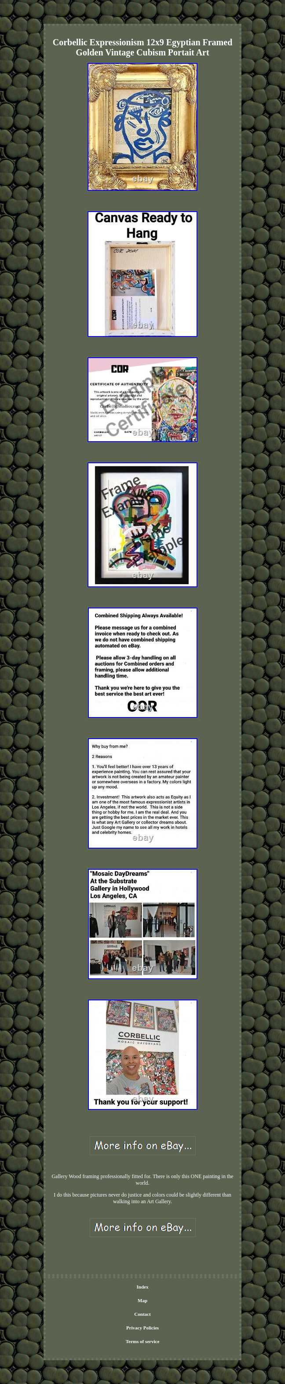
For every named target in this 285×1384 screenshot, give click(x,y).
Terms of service (143, 1341)
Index (143, 1286)
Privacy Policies (142, 1327)
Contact (142, 1314)
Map (142, 1300)
